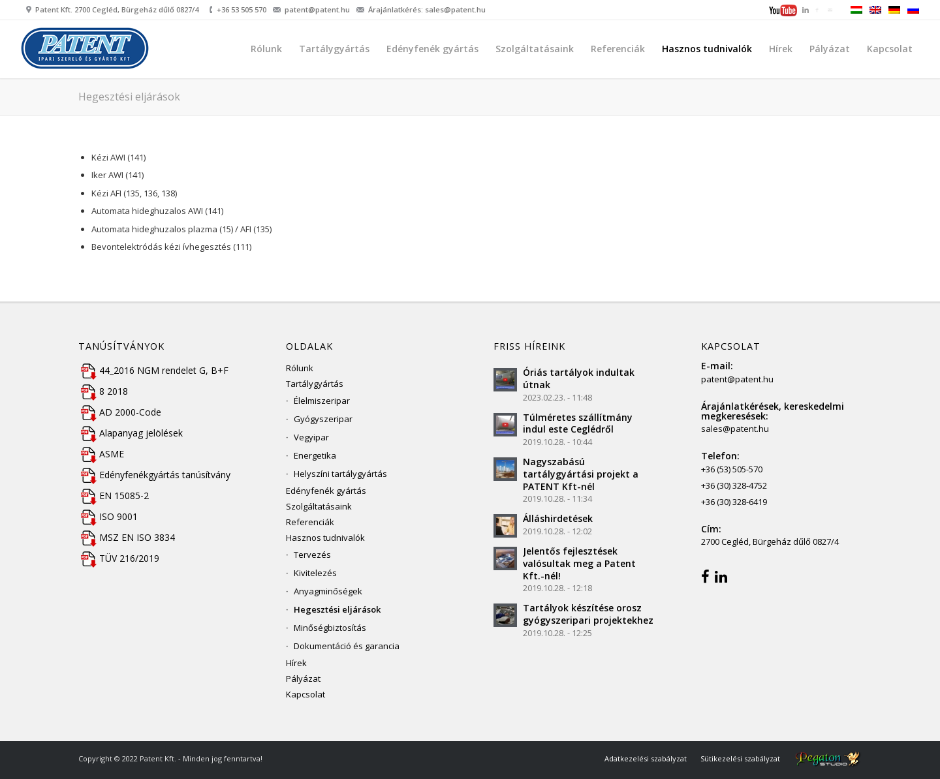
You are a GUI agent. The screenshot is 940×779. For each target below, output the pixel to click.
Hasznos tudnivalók (325, 537)
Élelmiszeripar (322, 400)
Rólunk (299, 368)
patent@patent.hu (317, 9)
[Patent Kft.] (86, 51)
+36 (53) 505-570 (731, 469)
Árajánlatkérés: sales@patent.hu (427, 9)
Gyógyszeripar (323, 419)
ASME (101, 454)
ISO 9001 (108, 516)
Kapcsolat (305, 694)
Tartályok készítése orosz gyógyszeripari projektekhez (588, 614)
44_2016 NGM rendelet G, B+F (153, 370)
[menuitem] (784, 11)
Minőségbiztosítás (330, 628)
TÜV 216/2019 (118, 558)
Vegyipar (311, 437)
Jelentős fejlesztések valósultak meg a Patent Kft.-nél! (579, 563)
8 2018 (103, 391)
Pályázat (303, 678)
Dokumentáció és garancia (347, 646)
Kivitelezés (315, 573)
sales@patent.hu (735, 429)
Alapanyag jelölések (130, 433)
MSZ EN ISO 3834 (126, 537)
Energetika (315, 455)
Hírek (296, 663)
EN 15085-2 (113, 495)
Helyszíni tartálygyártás (340, 474)
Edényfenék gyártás (326, 490)
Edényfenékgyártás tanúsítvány (154, 474)
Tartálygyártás (314, 384)
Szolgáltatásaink (319, 506)
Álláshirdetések (558, 518)
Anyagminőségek (328, 591)
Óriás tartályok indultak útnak (578, 378)
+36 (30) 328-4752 (734, 485)
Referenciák (310, 522)
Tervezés (312, 554)
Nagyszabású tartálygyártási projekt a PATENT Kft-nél (580, 474)
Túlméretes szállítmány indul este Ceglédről (578, 423)
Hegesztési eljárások (129, 96)
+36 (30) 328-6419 (734, 502)
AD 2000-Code (119, 412)
